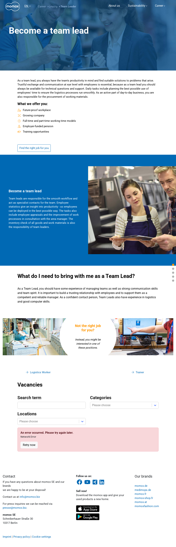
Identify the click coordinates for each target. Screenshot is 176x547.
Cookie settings (41, 536)
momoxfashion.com (147, 506)
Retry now (29, 445)
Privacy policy (21, 536)
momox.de (141, 485)
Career (159, 5)
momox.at (141, 502)
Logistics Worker (40, 372)
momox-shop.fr (144, 498)
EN (26, 6)
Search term (29, 397)
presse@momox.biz (14, 507)
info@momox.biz (30, 496)
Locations (26, 413)
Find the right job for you (34, 148)
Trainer (140, 372)
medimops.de (143, 490)
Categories (100, 397)
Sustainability (136, 5)
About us (114, 5)
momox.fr (140, 494)
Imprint (7, 536)
